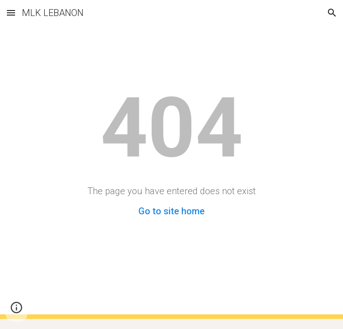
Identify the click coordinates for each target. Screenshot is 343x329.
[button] (11, 12)
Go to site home (171, 211)
